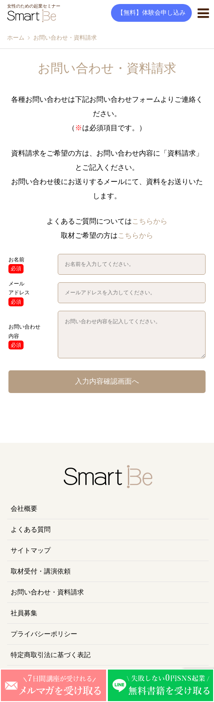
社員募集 (24, 613)
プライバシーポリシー (44, 634)
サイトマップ (31, 550)
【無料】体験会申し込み (151, 12)
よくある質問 (31, 529)
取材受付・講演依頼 (41, 571)
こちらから (149, 221)
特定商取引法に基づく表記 (51, 654)
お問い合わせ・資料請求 (47, 592)
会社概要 (24, 508)
